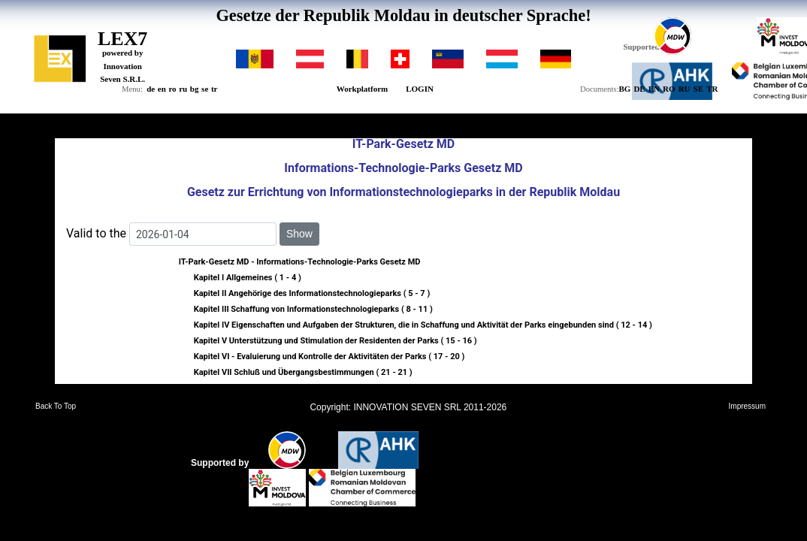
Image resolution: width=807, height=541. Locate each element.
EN (654, 88)
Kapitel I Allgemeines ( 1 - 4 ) (247, 278)
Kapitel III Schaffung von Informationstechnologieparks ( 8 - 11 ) (313, 309)
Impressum (747, 406)
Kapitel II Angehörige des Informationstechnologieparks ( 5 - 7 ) (312, 293)
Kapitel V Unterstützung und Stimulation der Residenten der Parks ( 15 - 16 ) (335, 341)
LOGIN (420, 88)
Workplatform (362, 88)
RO (669, 88)
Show (299, 234)
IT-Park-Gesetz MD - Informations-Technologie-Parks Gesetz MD (300, 262)
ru (183, 88)
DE (639, 88)
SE (698, 88)
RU (685, 88)
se (204, 88)
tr (214, 88)
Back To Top (55, 406)
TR (712, 88)
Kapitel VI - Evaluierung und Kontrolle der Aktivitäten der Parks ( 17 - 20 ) (329, 356)
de (151, 88)
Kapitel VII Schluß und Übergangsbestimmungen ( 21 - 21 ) (303, 372)
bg (194, 88)
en (162, 88)
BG (624, 88)
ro (172, 88)
